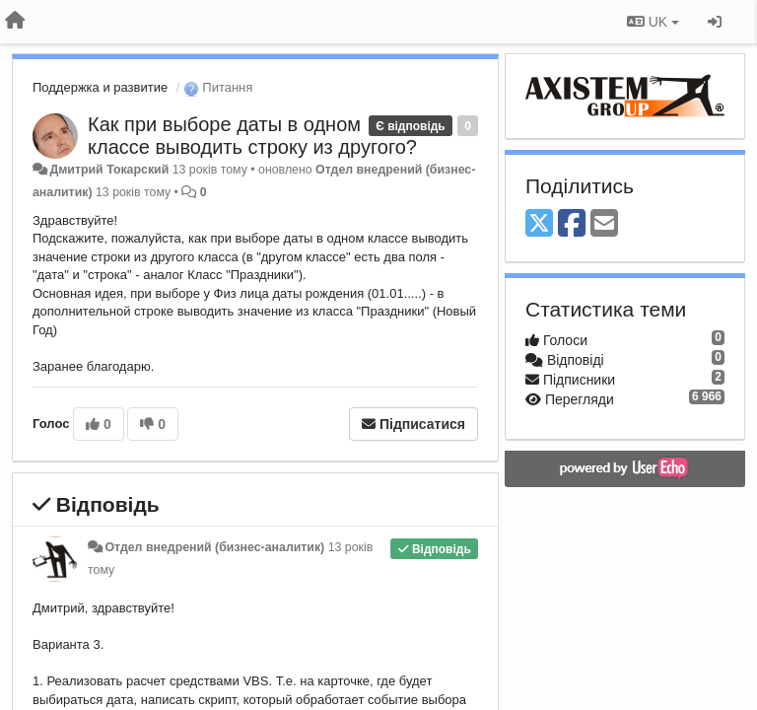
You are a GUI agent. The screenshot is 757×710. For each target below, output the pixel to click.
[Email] (604, 224)
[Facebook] (571, 224)
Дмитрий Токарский (109, 170)
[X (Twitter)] (539, 224)
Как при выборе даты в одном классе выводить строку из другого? (252, 135)
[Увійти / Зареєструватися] (714, 21)
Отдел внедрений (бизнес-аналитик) (214, 547)
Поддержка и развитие (100, 87)
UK (653, 22)
